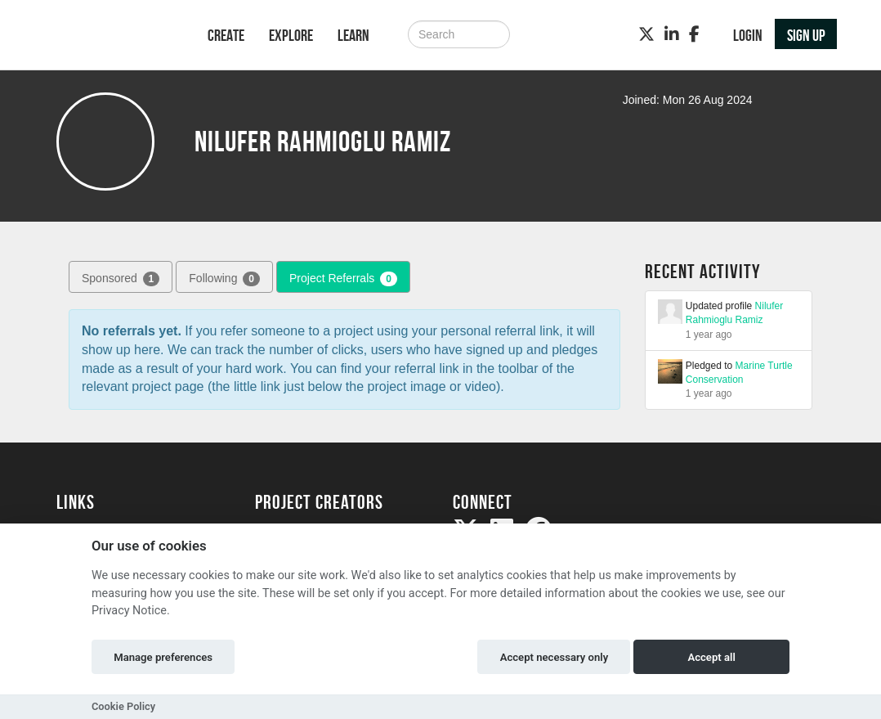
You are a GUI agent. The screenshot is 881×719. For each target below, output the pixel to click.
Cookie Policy (123, 706)
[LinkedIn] (672, 34)
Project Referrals (343, 279)
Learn (353, 35)
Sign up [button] (806, 35)
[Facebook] (694, 34)
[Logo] (110, 36)
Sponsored (120, 279)
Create (226, 35)
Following (224, 279)
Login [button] (747, 35)
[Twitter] (646, 34)
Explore (291, 35)
